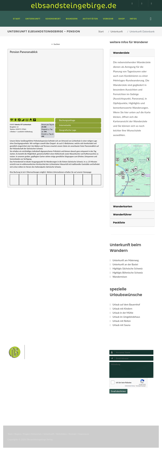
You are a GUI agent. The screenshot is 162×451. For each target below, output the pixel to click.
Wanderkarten (122, 206)
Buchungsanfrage (67, 120)
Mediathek (15, 397)
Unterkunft (117, 31)
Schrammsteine (79, 395)
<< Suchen (55, 44)
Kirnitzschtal (89, 405)
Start (101, 31)
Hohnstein (64, 405)
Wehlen (78, 400)
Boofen (73, 410)
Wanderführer (122, 214)
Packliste (119, 222)
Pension (39, 393)
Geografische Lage (67, 130)
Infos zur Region (18, 393)
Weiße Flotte (95, 395)
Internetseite (65, 125)
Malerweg (72, 390)
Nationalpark (85, 390)
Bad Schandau (65, 400)
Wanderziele (121, 53)
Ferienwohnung (43, 397)
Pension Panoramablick (23, 52)
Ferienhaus (41, 401)
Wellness (63, 410)
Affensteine (64, 395)
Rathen (88, 400)
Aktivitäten (16, 405)
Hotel (38, 389)
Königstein (76, 405)
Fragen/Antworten (19, 389)
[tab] (132, 53)
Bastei (62, 390)
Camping (40, 405)
